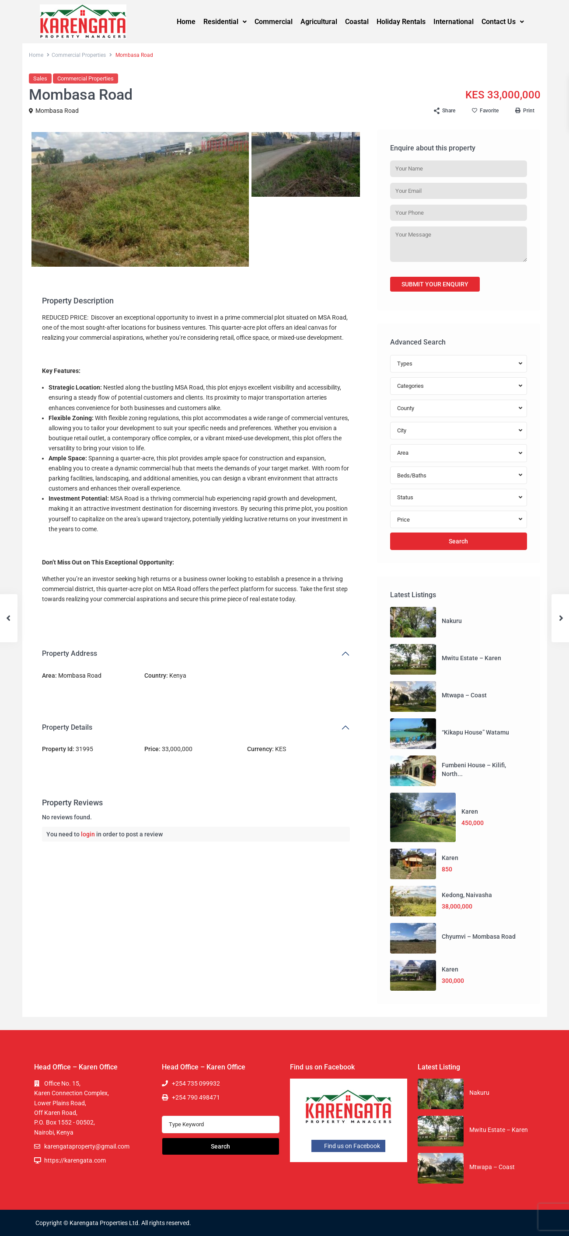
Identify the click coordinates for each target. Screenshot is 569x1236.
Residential (225, 21)
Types (404, 363)
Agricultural (318, 21)
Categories (410, 386)
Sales (40, 78)
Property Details (67, 727)
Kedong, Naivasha (467, 894)
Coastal (357, 21)
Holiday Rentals (401, 21)
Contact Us (503, 21)
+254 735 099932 (196, 1083)
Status (405, 497)
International (453, 21)
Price (403, 519)
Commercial (274, 21)
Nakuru (452, 620)
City (401, 430)
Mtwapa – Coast (464, 695)
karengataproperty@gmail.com (86, 1146)
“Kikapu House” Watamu (475, 732)
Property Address (69, 653)
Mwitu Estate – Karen (471, 658)
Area (402, 452)
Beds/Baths (411, 475)
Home (186, 21)
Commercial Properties (79, 55)
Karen (469, 811)
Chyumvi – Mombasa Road (479, 936)
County (405, 408)
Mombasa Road (57, 110)
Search (458, 541)
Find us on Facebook (348, 1145)
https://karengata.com (75, 1160)
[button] (225, 22)
